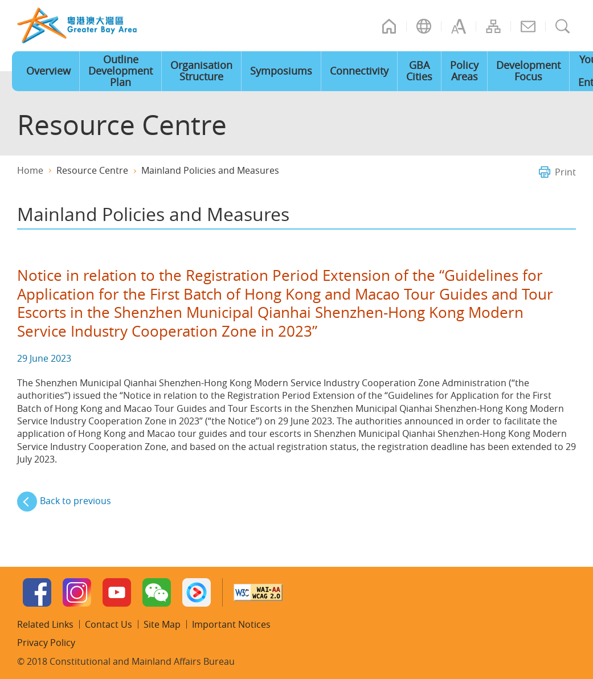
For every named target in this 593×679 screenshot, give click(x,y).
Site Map (493, 26)
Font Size (458, 26)
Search (562, 26)
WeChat (156, 592)
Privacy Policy (46, 642)
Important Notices (231, 624)
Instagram (77, 592)
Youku (196, 592)
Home (389, 26)
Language (423, 26)
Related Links (45, 624)
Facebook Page (37, 592)
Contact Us (528, 26)
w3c (258, 592)
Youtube (117, 592)
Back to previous (75, 500)
